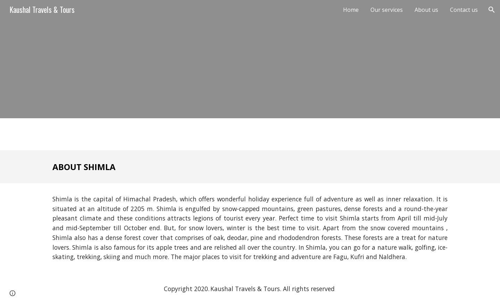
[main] (250, 167)
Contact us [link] (464, 10)
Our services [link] (386, 10)
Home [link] (351, 10)
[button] (491, 9)
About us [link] (426, 10)
